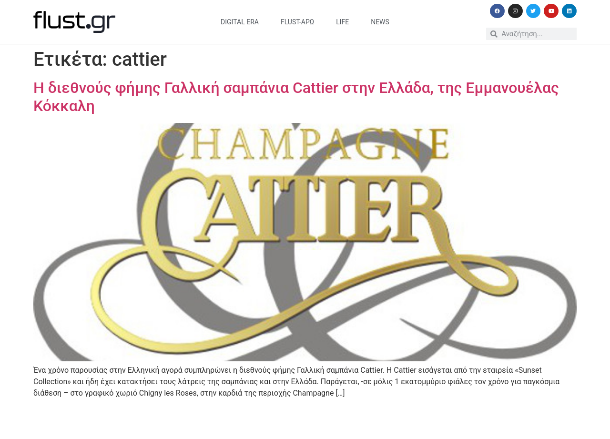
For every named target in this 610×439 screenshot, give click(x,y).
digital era (240, 22)
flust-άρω (297, 22)
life (342, 22)
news (380, 22)
